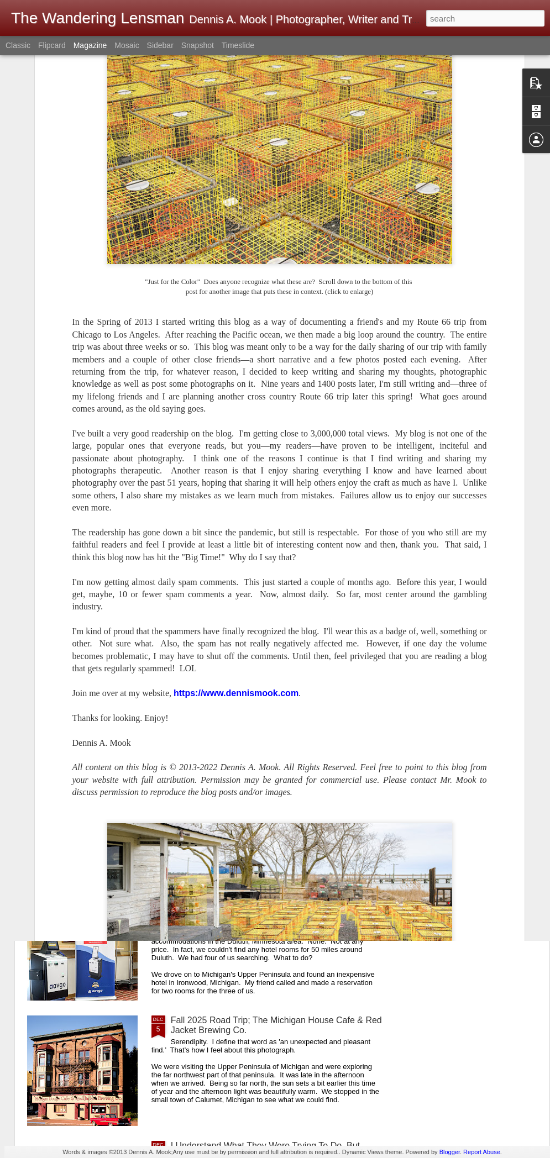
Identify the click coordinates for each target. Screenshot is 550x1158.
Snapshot (197, 45)
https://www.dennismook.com (236, 474)
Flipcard (52, 45)
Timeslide (238, 45)
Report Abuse (481, 1152)
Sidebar (160, 45)
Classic (18, 45)
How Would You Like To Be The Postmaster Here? (269, 769)
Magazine (90, 45)
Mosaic (126, 45)
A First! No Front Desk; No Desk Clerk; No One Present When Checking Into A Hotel (263, 899)
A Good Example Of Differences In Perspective (262, 644)
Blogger (449, 1152)
